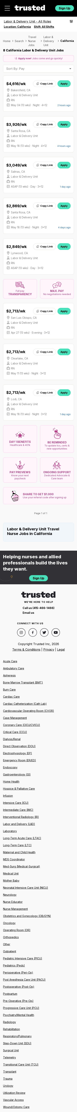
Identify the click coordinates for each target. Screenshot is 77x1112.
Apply (64, 83)
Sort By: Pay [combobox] (15, 69)
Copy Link (44, 83)
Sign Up (64, 8)
